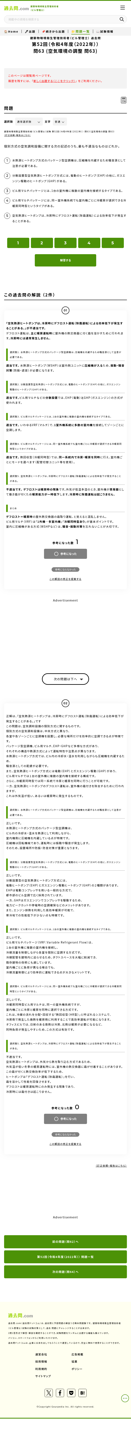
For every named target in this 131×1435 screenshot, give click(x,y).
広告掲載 (78, 1354)
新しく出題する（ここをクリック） (54, 81)
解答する (65, 260)
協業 (75, 1361)
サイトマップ (43, 1376)
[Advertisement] (65, 632)
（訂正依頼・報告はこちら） (17, 135)
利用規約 (41, 1369)
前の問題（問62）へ (65, 1241)
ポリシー (77, 1369)
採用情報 (41, 1361)
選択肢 (8, 121)
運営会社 (41, 1354)
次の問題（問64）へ (65, 1272)
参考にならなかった (65, 569)
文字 (48, 121)
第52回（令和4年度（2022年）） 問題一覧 (65, 1257)
